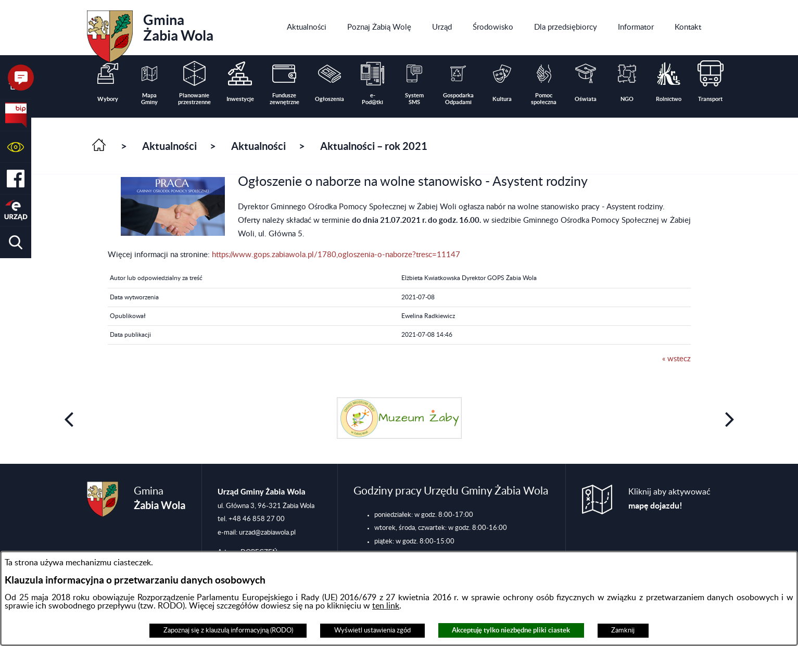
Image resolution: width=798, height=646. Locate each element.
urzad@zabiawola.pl (267, 532)
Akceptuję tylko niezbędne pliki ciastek (511, 630)
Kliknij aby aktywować (669, 499)
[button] (15, 147)
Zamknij (623, 630)
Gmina (150, 32)
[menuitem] (306, 27)
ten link (385, 606)
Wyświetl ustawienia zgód (372, 630)
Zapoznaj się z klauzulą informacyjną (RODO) (228, 630)
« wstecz (676, 359)
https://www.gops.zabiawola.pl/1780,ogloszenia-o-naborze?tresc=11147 (336, 255)
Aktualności (169, 146)
